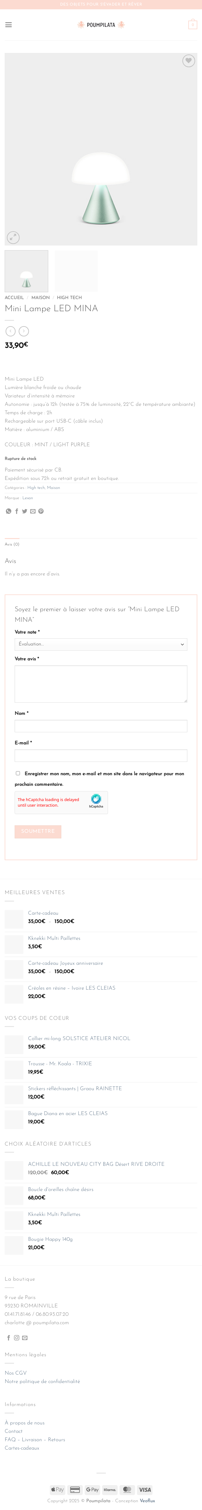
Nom (21, 714)
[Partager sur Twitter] (24, 512)
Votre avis (27, 659)
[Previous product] (24, 331)
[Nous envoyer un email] (24, 1338)
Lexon (27, 498)
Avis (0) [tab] (12, 544)
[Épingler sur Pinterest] (41, 512)
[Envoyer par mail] (32, 512)
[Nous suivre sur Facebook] (8, 1338)
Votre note (27, 632)
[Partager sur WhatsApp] (8, 512)
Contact (14, 1431)
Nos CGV (16, 1373)
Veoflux (147, 1501)
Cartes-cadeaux (22, 1448)
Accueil (14, 298)
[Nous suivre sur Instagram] (16, 1338)
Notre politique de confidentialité (42, 1381)
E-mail (23, 743)
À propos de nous (25, 1423)
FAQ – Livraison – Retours (35, 1440)
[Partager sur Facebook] (16, 512)
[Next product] (11, 331)
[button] (9, 25)
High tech (69, 298)
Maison (40, 298)
